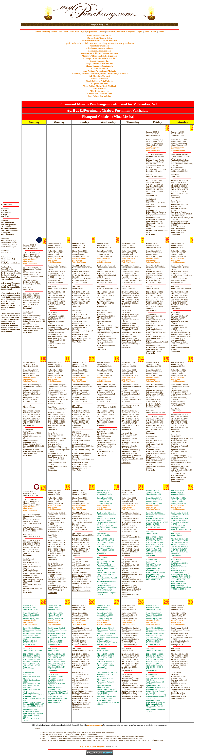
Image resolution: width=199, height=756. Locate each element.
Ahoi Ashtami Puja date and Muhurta (99, 71)
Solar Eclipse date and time (99, 96)
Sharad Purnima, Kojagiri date (99, 66)
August (83, 32)
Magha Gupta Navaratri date (99, 38)
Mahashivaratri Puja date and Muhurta (99, 40)
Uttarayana (152, 147)
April (60, 32)
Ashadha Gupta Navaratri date (99, 48)
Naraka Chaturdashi (99, 78)
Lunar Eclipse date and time (99, 93)
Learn (153, 32)
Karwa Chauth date (99, 68)
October (101, 32)
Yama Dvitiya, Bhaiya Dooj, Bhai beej (99, 86)
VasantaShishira (153, 150)
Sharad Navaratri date (99, 61)
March (54, 32)
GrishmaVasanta (104, 508)
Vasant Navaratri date (99, 46)
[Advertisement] (31, 11)
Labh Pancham (99, 88)
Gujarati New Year (99, 83)
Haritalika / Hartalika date (99, 51)
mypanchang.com (99, 24)
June (71, 32)
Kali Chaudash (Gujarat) (99, 76)
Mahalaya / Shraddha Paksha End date (99, 58)
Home (161, 32)
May (66, 32)
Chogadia (130, 32)
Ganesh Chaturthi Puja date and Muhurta (99, 53)
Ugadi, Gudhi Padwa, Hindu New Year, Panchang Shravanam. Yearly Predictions (100, 43)
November (110, 32)
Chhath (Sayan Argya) (99, 91)
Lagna (139, 32)
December (120, 32)
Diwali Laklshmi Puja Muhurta (99, 81)
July (77, 32)
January (37, 32)
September (92, 32)
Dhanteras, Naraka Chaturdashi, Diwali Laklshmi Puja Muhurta (99, 73)
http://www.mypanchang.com (92, 746)
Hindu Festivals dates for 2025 (99, 35)
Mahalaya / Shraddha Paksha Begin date (99, 56)
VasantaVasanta (54, 261)
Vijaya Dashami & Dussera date (99, 63)
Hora (146, 32)
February (46, 32)
